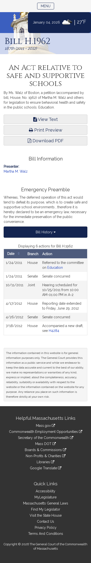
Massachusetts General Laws (45, 503)
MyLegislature (45, 497)
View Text (45, 119)
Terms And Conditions (45, 534)
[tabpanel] (45, 290)
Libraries (45, 462)
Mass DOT (45, 444)
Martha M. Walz (16, 171)
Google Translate (45, 468)
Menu (47, 5)
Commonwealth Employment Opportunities (45, 432)
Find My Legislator (45, 509)
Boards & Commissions (45, 450)
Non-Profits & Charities (46, 456)
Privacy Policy (46, 527)
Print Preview (45, 130)
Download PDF (46, 140)
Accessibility (45, 491)
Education (55, 267)
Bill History (46, 232)
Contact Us (45, 521)
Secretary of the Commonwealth (45, 438)
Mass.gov (45, 426)
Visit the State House (46, 515)
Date (14, 254)
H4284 (54, 331)
